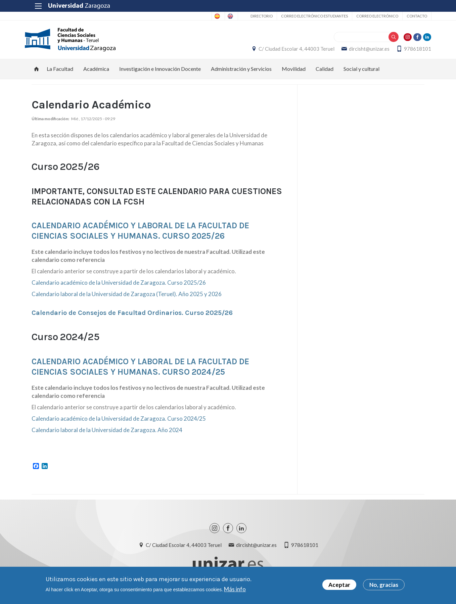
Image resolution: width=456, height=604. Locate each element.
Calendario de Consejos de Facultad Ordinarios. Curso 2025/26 (132, 316)
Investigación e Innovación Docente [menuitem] (160, 72)
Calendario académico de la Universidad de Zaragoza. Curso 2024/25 (119, 422)
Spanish (195, 16)
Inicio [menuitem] (37, 72)
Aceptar (339, 584)
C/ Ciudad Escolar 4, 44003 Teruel (290, 51)
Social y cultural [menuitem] (361, 72)
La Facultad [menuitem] (60, 72)
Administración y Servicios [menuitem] (241, 72)
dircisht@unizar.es (362, 51)
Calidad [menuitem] (324, 72)
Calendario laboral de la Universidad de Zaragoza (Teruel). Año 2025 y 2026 (127, 297)
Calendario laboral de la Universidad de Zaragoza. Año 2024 (107, 433)
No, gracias (383, 584)
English (221, 16)
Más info (235, 589)
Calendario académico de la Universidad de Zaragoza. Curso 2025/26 (119, 286)
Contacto (410, 16)
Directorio (254, 16)
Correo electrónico (370, 16)
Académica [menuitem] (96, 72)
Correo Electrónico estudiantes (307, 16)
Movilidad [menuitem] (294, 72)
